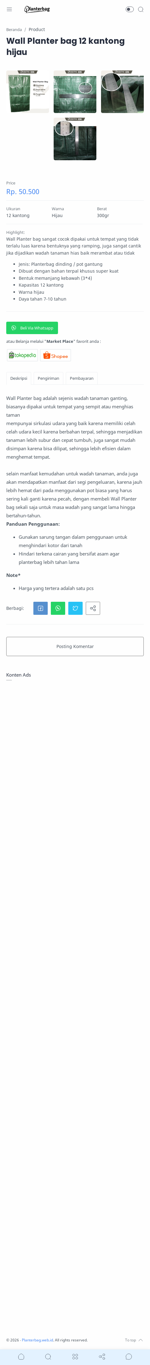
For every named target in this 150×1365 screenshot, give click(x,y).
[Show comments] (128, 1356)
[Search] (141, 9)
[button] (130, 9)
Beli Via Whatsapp (32, 328)
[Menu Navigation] (9, 9)
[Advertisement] (75, 922)
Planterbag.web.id (39, 1340)
